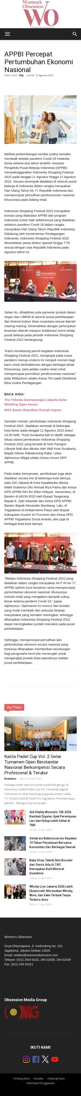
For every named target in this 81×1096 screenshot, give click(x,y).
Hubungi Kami (56, 1078)
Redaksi (38, 1078)
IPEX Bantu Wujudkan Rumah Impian (32, 410)
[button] (75, 34)
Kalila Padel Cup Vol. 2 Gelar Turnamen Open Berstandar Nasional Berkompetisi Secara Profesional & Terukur (34, 764)
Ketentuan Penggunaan (41, 1083)
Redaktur (10, 778)
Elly (21, 75)
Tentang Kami (21, 1078)
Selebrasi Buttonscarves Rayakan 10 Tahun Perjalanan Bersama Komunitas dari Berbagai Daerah (53, 843)
